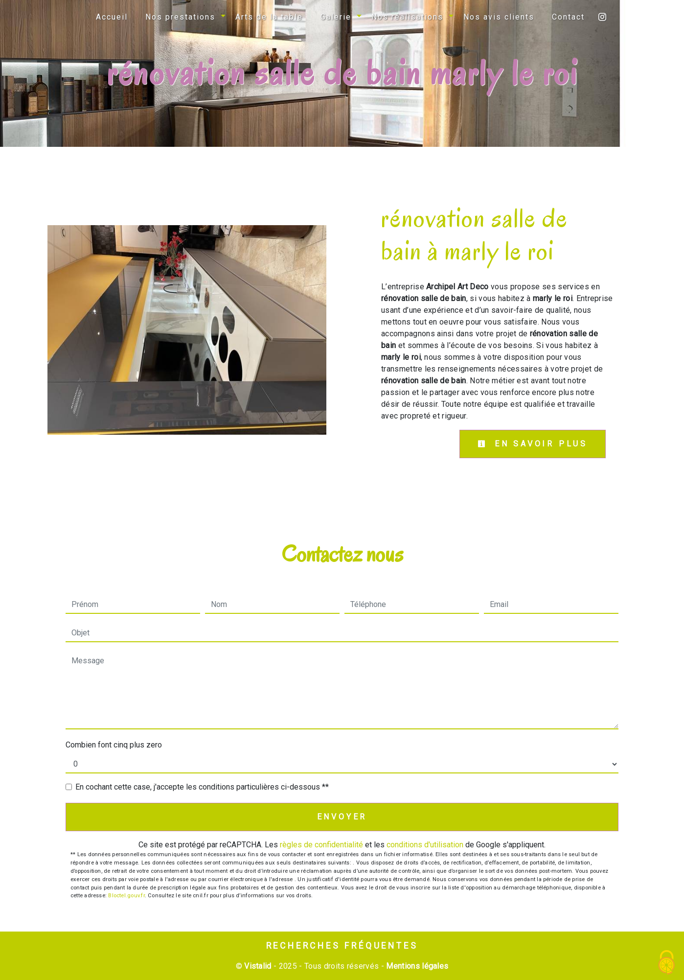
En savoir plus (533, 443)
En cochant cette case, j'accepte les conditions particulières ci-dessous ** (202, 787)
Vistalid (258, 966)
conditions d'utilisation (425, 844)
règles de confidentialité (321, 844)
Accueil (112, 17)
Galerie (335, 17)
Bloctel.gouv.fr (126, 895)
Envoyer (342, 816)
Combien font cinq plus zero (114, 744)
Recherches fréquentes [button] (342, 946)
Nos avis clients (498, 17)
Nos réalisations (407, 17)
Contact (568, 17)
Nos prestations (180, 17)
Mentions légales (416, 966)
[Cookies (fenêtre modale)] (667, 963)
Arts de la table (269, 17)
